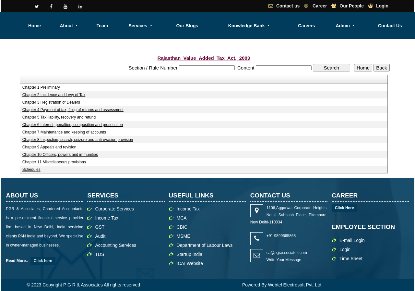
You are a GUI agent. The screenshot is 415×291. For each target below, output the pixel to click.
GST (99, 227)
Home (161, 25)
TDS (99, 254)
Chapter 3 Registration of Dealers (51, 102)
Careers (342, 25)
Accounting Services (115, 245)
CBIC (182, 227)
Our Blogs (263, 25)
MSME (183, 236)
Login (382, 5)
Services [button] (230, 25)
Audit (100, 236)
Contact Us (398, 25)
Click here (43, 261)
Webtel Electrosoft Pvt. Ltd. (295, 284)
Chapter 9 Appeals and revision (49, 147)
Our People (351, 5)
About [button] (182, 25)
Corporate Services (114, 208)
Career (319, 5)
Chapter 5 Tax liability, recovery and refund (59, 117)
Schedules (31, 169)
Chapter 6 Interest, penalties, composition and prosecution (72, 124)
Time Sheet (350, 258)
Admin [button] (366, 25)
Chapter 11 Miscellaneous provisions (54, 162)
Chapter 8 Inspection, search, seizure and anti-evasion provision (77, 139)
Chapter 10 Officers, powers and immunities (60, 154)
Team (206, 25)
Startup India (189, 254)
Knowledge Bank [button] (302, 25)
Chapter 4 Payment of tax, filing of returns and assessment (73, 110)
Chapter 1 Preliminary (41, 87)
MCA (182, 218)
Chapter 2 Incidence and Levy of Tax (54, 95)
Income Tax (106, 218)
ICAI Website (190, 263)
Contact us (288, 5)
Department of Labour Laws (205, 245)
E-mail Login (352, 240)
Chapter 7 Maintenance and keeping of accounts (64, 132)
